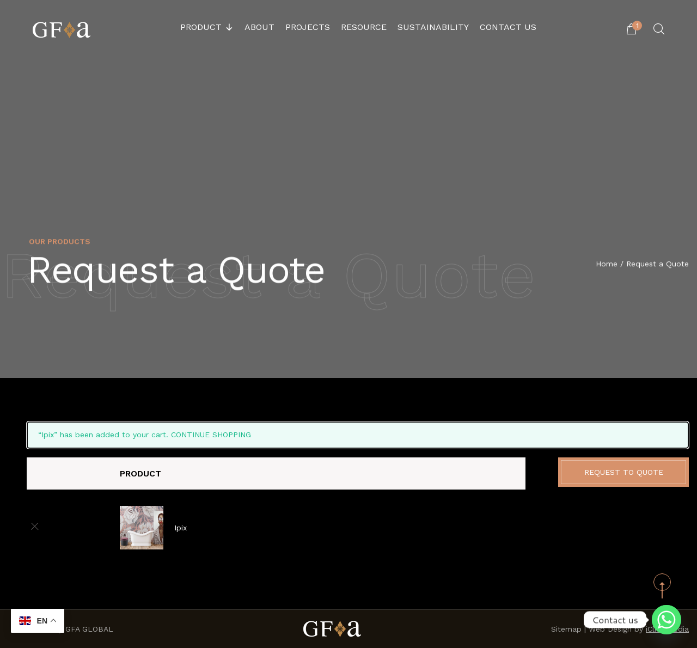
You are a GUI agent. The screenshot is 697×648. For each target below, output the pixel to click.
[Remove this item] (35, 527)
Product (207, 27)
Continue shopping (211, 434)
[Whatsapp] (666, 619)
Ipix (180, 527)
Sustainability (433, 27)
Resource (364, 27)
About (259, 27)
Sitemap (566, 629)
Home (606, 264)
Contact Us (508, 27)
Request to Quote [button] (623, 472)
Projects (307, 27)
